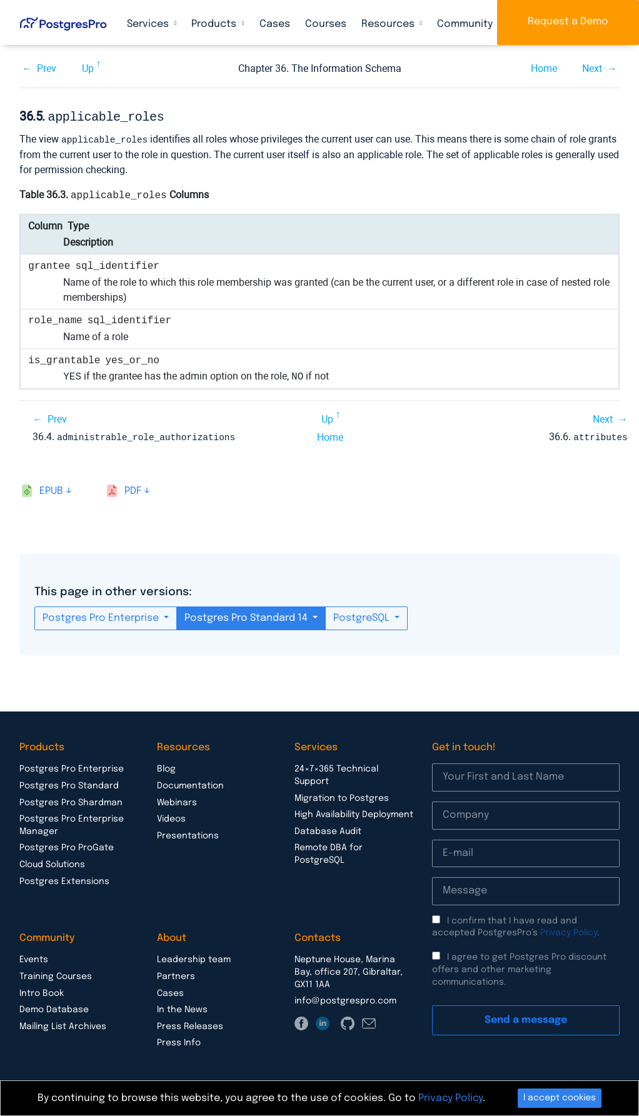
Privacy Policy (568, 930)
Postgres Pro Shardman (71, 800)
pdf (132, 488)
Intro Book (41, 991)
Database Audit (327, 829)
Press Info (179, 1040)
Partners (176, 974)
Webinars (177, 800)
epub (51, 488)
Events (33, 957)
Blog (166, 766)
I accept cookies (559, 1097)
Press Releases (190, 1024)
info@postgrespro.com (345, 998)
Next (592, 68)
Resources (389, 24)
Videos (171, 816)
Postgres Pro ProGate (66, 845)
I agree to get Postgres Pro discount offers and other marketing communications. (519, 966)
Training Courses (55, 974)
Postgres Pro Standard (69, 783)
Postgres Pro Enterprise (102, 615)
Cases (274, 24)
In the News (182, 1007)
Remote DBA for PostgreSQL (328, 851)
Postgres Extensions (64, 879)
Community (466, 24)
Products (215, 24)
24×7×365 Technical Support (336, 772)
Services (149, 24)
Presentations (188, 833)
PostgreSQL (362, 615)
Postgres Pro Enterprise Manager (71, 822)
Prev (46, 68)
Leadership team (194, 957)
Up (88, 68)
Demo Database (54, 1007)
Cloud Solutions (52, 862)
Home (544, 68)
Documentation (190, 783)
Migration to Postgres (341, 796)
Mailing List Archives (62, 1024)
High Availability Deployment (353, 812)
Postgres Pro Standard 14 (247, 615)
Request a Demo (568, 21)
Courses (325, 24)
